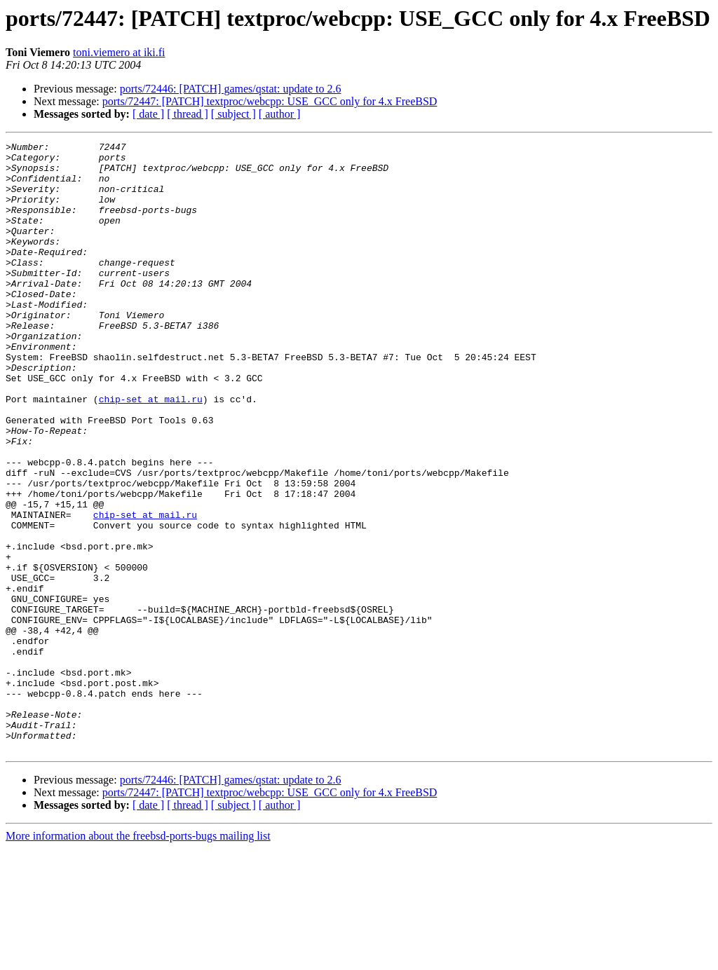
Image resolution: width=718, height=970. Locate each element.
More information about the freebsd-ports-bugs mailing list (138, 958)
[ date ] (148, 114)
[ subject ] (233, 114)
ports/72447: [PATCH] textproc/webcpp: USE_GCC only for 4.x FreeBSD (270, 101)
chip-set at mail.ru (151, 451)
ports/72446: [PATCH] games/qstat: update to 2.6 (230, 89)
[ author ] (280, 114)
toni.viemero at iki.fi (119, 52)
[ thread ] (187, 114)
